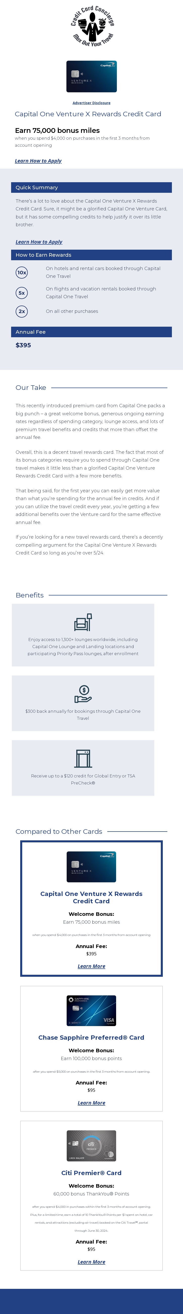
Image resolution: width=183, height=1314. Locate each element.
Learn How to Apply (38, 160)
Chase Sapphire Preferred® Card (91, 1037)
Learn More (91, 965)
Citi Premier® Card (91, 1173)
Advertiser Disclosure (92, 103)
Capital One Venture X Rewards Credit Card (91, 897)
